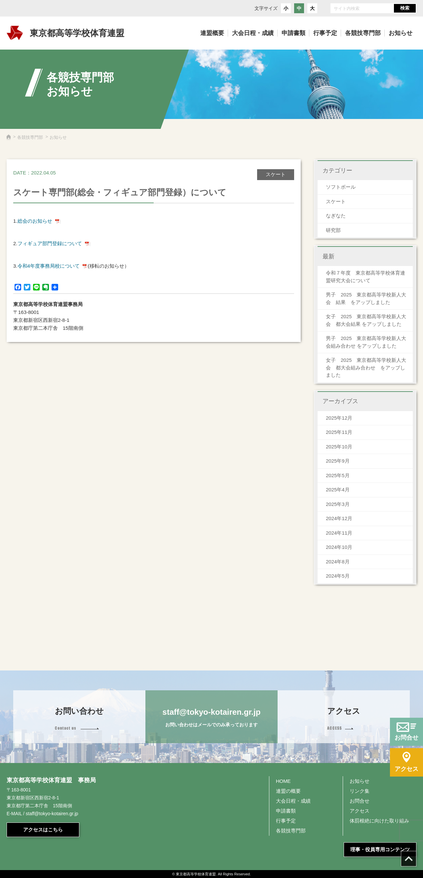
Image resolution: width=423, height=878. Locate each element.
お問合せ (359, 801)
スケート (336, 201)
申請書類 (286, 811)
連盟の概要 (288, 791)
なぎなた (336, 215)
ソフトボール (341, 187)
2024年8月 (338, 561)
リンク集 (359, 791)
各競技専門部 (30, 137)
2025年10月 (339, 446)
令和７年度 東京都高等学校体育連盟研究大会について (365, 276)
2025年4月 (338, 489)
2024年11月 (339, 533)
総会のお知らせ (35, 221)
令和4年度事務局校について (49, 266)
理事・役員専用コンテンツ (380, 849)
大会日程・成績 (293, 801)
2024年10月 (339, 547)
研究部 (333, 230)
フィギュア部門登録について (50, 243)
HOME (283, 781)
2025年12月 (339, 418)
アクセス (359, 811)
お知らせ (359, 781)
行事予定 (286, 820)
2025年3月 (338, 504)
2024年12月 (339, 518)
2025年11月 (339, 432)
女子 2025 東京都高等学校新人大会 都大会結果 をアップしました (366, 320)
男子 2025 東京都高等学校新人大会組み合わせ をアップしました (366, 342)
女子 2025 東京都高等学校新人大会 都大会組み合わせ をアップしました (366, 367)
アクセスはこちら (43, 829)
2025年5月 (338, 475)
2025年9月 (338, 461)
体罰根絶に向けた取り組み (379, 820)
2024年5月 (338, 576)
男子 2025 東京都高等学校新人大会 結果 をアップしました (366, 298)
